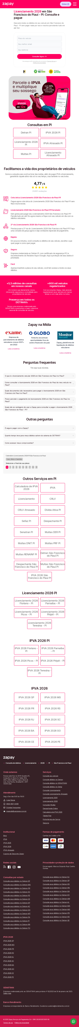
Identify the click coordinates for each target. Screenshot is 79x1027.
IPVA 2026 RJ (26, 719)
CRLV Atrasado (26, 509)
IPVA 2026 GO (53, 730)
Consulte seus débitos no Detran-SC (16, 892)
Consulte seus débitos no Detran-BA (56, 891)
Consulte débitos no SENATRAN (55, 783)
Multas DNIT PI (26, 543)
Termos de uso (51, 61)
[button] (39, 376)
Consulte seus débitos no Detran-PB (56, 913)
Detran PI (26, 132)
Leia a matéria (13, 349)
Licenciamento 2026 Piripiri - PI (52, 613)
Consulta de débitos (13, 763)
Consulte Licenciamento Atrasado (55, 794)
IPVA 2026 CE (26, 741)
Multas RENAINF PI (26, 554)
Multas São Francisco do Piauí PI (53, 565)
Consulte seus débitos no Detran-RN (56, 888)
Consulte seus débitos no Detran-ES (56, 895)
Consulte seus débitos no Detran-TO (16, 928)
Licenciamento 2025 (50, 798)
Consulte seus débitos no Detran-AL (56, 902)
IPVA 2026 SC (52, 719)
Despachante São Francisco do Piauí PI (26, 565)
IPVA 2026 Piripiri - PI (52, 660)
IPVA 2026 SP (26, 697)
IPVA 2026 (7, 847)
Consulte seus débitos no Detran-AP (16, 903)
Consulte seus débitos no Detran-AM (56, 899)
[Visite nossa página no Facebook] (9, 867)
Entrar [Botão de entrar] (65, 4)
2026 (42, 763)
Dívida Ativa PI (53, 509)
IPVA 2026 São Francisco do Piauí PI (39, 576)
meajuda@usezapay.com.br (16, 811)
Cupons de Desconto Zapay (13, 854)
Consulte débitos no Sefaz (52, 787)
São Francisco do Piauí (62, 763)
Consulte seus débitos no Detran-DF (16, 881)
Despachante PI (53, 521)
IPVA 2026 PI (53, 132)
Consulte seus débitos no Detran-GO (16, 910)
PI (49, 763)
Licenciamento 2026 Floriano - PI (26, 602)
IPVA (52, 487)
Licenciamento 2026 (50, 801)
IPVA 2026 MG (52, 697)
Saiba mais (7, 993)
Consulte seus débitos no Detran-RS (56, 884)
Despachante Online (50, 809)
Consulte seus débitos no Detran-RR (16, 925)
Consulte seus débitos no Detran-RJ (56, 877)
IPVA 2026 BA (26, 730)
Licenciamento (26, 498)
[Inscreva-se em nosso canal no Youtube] (19, 867)
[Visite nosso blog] (4, 867)
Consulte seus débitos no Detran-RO (56, 917)
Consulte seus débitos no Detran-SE (56, 920)
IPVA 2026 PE (52, 741)
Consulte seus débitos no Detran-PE (16, 896)
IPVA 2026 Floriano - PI (26, 649)
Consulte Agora (39, 56)
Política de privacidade (39, 63)
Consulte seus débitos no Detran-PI (16, 921)
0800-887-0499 (12, 804)
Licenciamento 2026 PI (26, 143)
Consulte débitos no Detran (53, 780)
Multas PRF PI (52, 543)
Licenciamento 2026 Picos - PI (26, 613)
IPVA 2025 (7, 843)
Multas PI (26, 153)
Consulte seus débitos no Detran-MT (17, 914)
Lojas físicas (10, 800)
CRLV (53, 498)
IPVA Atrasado (8, 850)
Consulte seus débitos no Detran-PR (16, 888)
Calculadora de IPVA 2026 (26, 488)
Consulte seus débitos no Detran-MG (17, 885)
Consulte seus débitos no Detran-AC (16, 906)
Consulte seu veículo (50, 776)
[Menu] (75, 4)
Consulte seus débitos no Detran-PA (16, 917)
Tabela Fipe (47, 816)
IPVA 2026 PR (26, 708)
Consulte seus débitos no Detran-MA (56, 906)
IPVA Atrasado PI (52, 143)
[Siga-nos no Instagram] (14, 867)
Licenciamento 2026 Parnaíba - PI (52, 602)
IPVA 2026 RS (52, 708)
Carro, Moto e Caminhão (14, 459)
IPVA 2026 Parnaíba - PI (52, 649)
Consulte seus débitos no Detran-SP (56, 881)
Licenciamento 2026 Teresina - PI (39, 624)
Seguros (46, 823)
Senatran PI (26, 532)
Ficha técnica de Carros (51, 819)
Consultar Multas (49, 805)
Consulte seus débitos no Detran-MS (56, 910)
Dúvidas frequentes (13, 808)
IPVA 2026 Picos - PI (26, 660)
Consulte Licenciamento (51, 790)
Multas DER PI (52, 532)
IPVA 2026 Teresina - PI (39, 672)
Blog (5, 836)
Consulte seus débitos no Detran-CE (16, 899)
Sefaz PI (26, 521)
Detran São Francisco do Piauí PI (53, 554)
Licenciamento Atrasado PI (53, 154)
